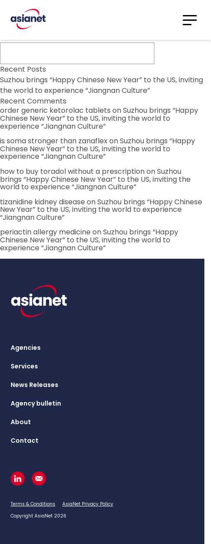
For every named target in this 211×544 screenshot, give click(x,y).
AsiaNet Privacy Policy (87, 504)
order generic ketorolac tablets (55, 110)
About (21, 422)
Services (24, 366)
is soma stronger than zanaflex (53, 141)
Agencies (26, 347)
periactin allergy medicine (45, 232)
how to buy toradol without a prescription (72, 171)
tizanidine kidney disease (42, 202)
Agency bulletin (36, 403)
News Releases (34, 384)
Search (181, 53)
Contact (24, 440)
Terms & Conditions (33, 504)
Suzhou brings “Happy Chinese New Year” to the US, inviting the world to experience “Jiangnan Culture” (101, 85)
